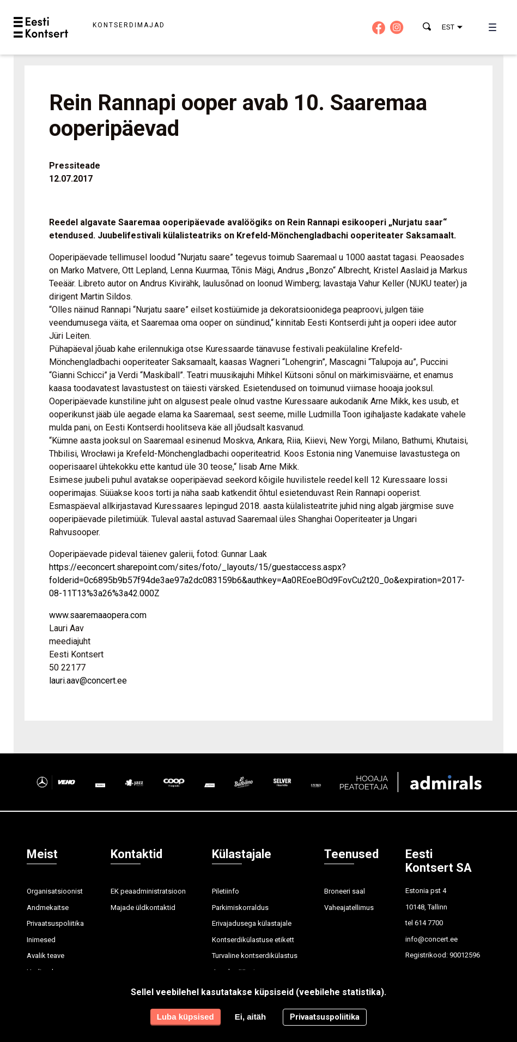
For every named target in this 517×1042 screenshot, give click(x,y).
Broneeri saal (344, 891)
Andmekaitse (48, 907)
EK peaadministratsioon (148, 891)
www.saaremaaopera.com (98, 615)
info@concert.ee (431, 939)
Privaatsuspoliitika (55, 923)
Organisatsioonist (55, 891)
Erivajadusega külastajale (251, 923)
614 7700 (429, 923)
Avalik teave (45, 955)
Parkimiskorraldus (240, 907)
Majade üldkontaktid (143, 907)
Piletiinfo (225, 891)
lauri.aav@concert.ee (88, 680)
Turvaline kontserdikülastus (254, 955)
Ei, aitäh (250, 1016)
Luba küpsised (185, 1016)
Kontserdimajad (129, 25)
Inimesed (41, 940)
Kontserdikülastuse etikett (253, 940)
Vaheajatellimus (349, 907)
